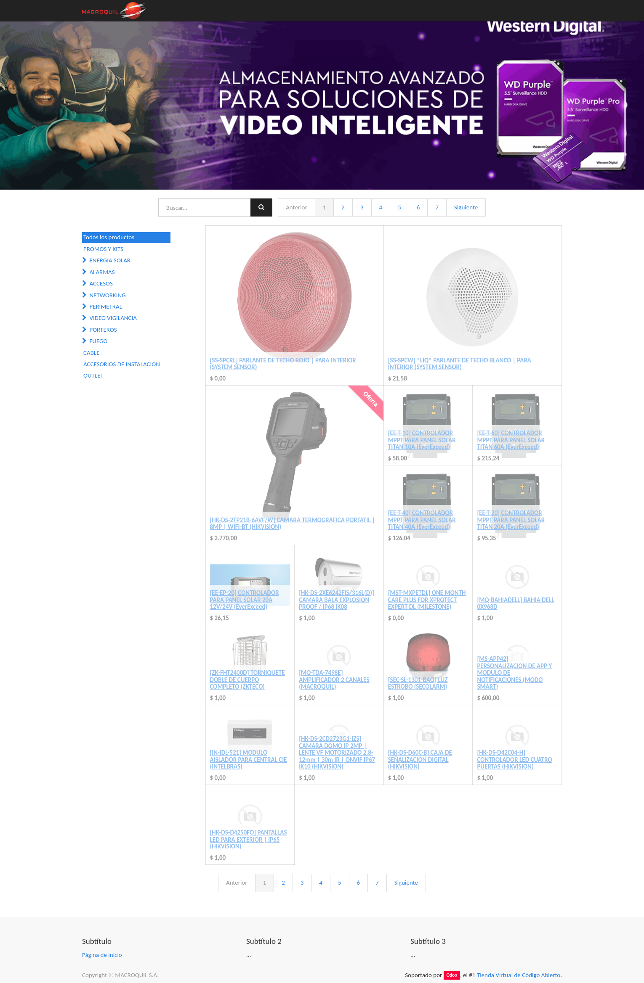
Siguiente (466, 207)
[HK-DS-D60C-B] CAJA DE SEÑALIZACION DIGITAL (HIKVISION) (420, 759)
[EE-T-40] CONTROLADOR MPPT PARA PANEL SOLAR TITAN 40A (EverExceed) (422, 520)
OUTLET (93, 375)
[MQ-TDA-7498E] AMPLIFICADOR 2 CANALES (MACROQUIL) (334, 679)
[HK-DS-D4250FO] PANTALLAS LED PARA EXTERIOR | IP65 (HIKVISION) (248, 839)
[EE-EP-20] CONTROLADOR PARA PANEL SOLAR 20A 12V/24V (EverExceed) (244, 599)
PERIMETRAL (105, 306)
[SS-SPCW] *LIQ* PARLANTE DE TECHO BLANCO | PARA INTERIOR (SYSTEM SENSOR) (459, 364)
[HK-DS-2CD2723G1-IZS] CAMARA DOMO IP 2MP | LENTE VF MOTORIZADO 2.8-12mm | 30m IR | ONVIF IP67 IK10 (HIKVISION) (337, 752)
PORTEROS (103, 329)
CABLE (91, 353)
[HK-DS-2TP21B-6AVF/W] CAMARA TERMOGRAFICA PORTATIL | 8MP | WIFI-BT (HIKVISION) (292, 523)
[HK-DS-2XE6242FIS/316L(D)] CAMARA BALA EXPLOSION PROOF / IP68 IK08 (336, 599)
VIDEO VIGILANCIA (113, 318)
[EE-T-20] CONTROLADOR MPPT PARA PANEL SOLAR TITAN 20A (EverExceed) (511, 520)
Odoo (451, 975)
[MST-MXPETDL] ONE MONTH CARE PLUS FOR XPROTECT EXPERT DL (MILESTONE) (427, 599)
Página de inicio (102, 955)
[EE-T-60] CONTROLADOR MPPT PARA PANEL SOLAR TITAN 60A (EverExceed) (511, 440)
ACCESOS (100, 283)
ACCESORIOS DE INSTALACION (121, 364)
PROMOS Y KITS (103, 249)
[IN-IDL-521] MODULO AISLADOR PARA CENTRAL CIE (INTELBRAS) (248, 759)
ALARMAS (101, 272)
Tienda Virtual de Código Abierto (518, 975)
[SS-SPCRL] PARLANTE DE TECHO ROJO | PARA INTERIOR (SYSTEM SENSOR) (283, 364)
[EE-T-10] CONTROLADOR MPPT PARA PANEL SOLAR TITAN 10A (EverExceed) (422, 440)
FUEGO (98, 341)
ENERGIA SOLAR (109, 260)
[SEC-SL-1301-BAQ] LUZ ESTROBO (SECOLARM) (418, 683)
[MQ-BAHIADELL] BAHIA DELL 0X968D (515, 603)
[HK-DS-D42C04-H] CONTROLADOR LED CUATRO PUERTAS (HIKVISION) (514, 759)
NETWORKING (107, 295)
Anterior (296, 207)
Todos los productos (108, 237)
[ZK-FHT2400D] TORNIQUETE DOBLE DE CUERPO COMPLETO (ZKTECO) (247, 679)
